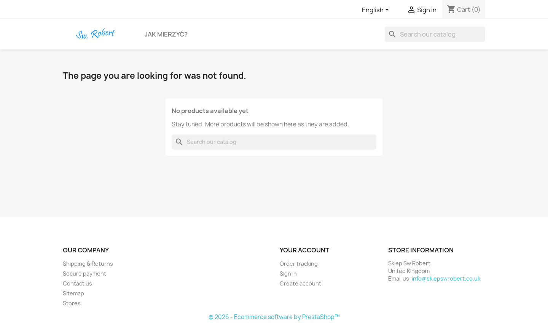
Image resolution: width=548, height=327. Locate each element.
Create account (300, 283)
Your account (304, 250)
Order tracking (299, 263)
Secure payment (84, 273)
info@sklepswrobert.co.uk (446, 278)
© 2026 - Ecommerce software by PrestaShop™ (274, 317)
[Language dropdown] (377, 10)
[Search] (435, 34)
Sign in (288, 273)
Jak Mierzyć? (166, 34)
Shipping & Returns (88, 263)
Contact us (77, 283)
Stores (72, 303)
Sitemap (73, 293)
